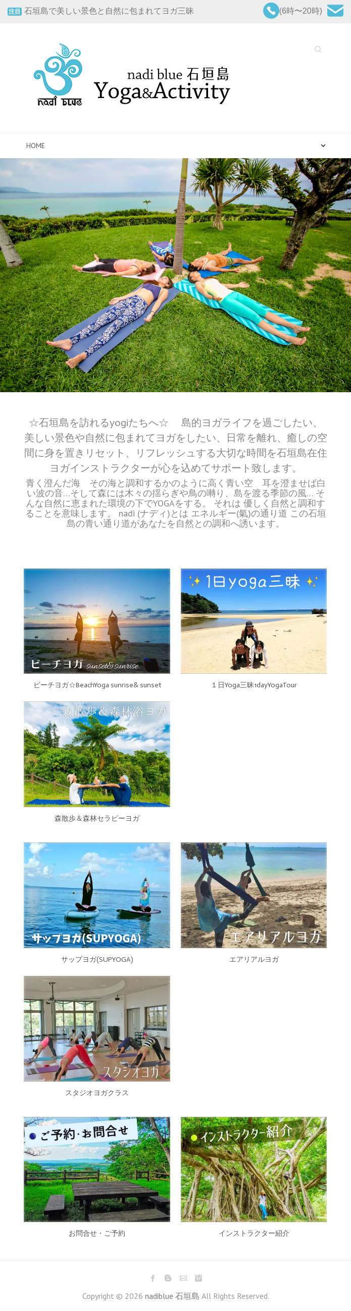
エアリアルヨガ (254, 959)
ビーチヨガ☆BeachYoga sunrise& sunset (97, 685)
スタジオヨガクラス (97, 1093)
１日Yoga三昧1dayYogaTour (254, 685)
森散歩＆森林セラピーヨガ (97, 818)
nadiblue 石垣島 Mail (183, 1278)
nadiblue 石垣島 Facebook (153, 1278)
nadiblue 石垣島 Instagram (198, 1278)
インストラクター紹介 (254, 1233)
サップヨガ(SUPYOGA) (97, 959)
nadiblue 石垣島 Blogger (168, 1278)
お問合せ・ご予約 (97, 1233)
